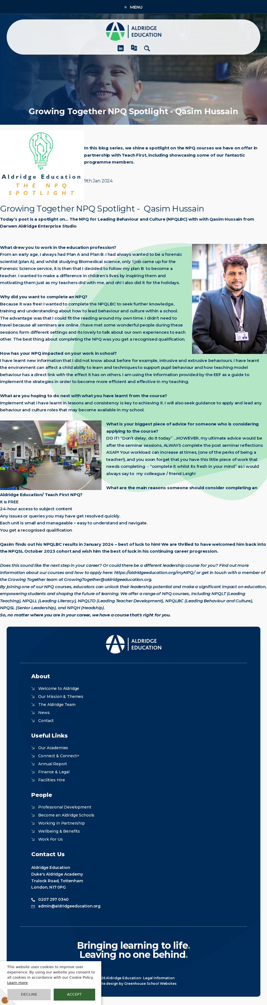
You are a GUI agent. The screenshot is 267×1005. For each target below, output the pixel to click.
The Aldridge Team (56, 704)
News (44, 712)
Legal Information (158, 978)
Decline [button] (29, 994)
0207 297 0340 (53, 899)
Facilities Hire (51, 779)
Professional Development (64, 807)
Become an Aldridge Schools (66, 815)
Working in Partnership (61, 823)
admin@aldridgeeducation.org (69, 906)
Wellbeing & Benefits (59, 831)
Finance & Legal (53, 771)
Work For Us (50, 839)
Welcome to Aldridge (58, 688)
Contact (46, 720)
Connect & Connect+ (58, 755)
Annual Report (52, 763)
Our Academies (53, 747)
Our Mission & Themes (60, 696)
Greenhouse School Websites (150, 983)
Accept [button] (74, 994)
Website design (104, 983)
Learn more (17, 983)
